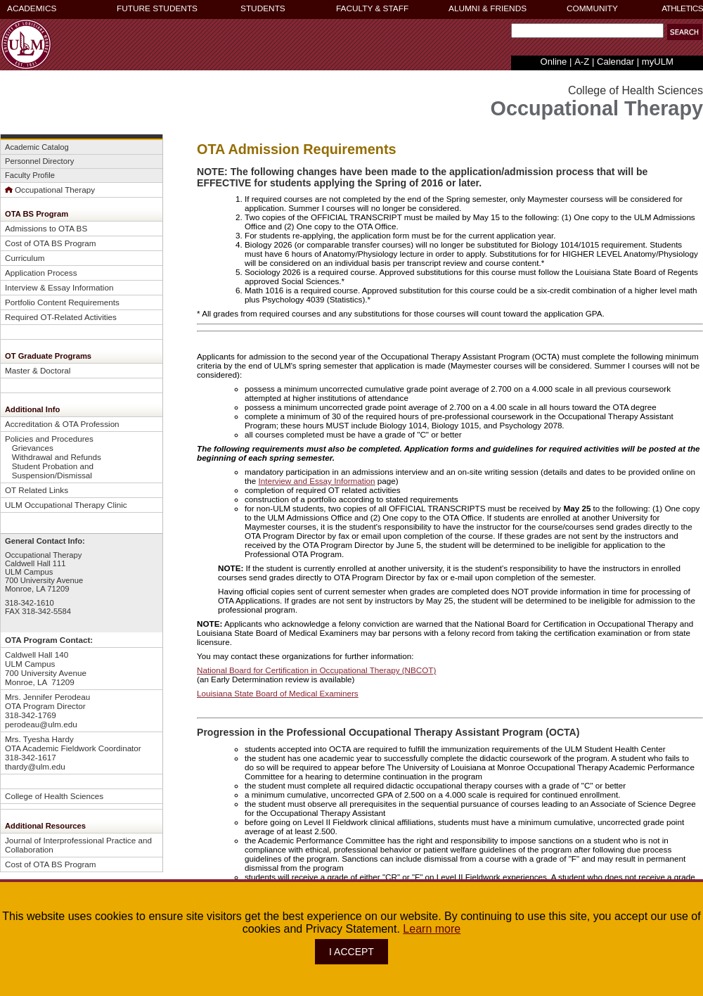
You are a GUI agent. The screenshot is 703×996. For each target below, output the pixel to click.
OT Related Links (36, 489)
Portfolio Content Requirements (62, 302)
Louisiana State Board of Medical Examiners (278, 693)
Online (554, 61)
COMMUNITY (592, 8)
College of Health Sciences (54, 795)
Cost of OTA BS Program (50, 243)
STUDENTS (262, 8)
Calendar (615, 61)
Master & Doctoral (37, 370)
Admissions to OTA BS (46, 228)
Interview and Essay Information (316, 480)
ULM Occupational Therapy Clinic (66, 504)
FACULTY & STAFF (372, 8)
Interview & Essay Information (59, 287)
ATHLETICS (682, 8)
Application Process (41, 272)
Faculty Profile (30, 175)
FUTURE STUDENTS (157, 8)
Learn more (431, 929)
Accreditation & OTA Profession (62, 423)
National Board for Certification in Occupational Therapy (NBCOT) (316, 670)
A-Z (581, 61)
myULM (657, 61)
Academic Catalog (37, 147)
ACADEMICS (31, 8)
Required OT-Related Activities (61, 316)
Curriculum (24, 257)
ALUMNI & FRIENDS (488, 8)
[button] (684, 32)
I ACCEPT (351, 951)
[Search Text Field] (587, 30)
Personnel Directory (39, 161)
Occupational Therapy (50, 189)
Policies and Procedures (49, 438)
